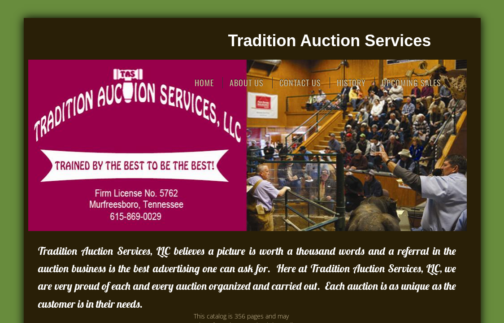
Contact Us (300, 82)
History (351, 82)
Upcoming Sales (411, 82)
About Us (247, 82)
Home (204, 82)
